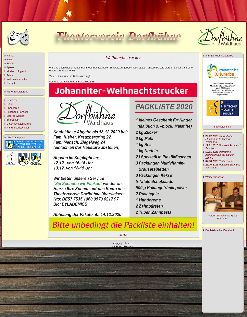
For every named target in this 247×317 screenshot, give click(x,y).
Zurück (123, 234)
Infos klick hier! (222, 126)
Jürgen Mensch (217, 215)
